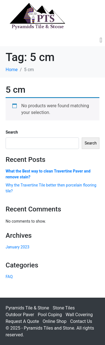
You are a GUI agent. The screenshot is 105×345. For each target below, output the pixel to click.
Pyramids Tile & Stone (27, 308)
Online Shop (54, 321)
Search (12, 132)
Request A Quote (22, 321)
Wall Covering (79, 314)
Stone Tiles (64, 308)
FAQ (9, 276)
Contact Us (81, 321)
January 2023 (17, 247)
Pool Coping (50, 314)
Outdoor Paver (20, 314)
